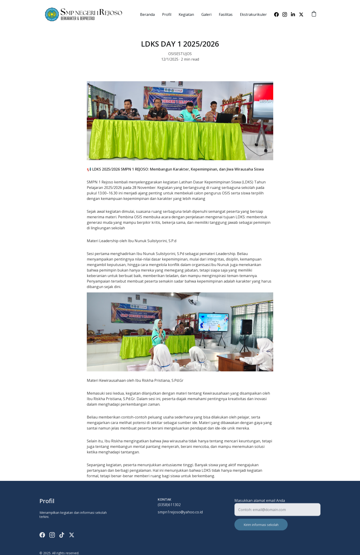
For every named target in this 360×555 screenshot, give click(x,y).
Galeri (206, 14)
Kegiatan (186, 14)
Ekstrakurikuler (253, 14)
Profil (166, 14)
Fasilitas (226, 14)
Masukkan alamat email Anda (259, 503)
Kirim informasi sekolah (261, 527)
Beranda (147, 14)
